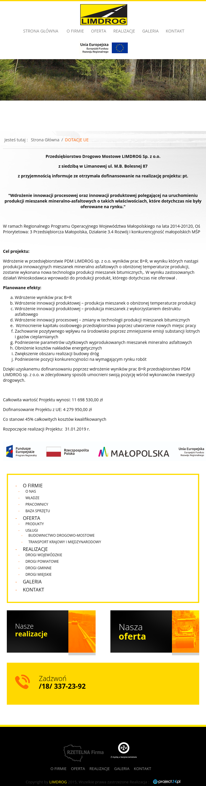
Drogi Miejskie (38, 574)
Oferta (98, 31)
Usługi (31, 530)
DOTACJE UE (77, 140)
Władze (32, 497)
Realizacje (124, 31)
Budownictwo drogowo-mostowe (61, 535)
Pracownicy (36, 504)
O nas (30, 491)
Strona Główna (45, 140)
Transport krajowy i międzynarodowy (64, 541)
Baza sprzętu (37, 510)
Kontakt (175, 31)
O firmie (75, 31)
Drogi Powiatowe (42, 561)
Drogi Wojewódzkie (43, 554)
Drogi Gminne (38, 567)
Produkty (34, 523)
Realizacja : (155, 782)
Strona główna (40, 31)
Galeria (150, 31)
